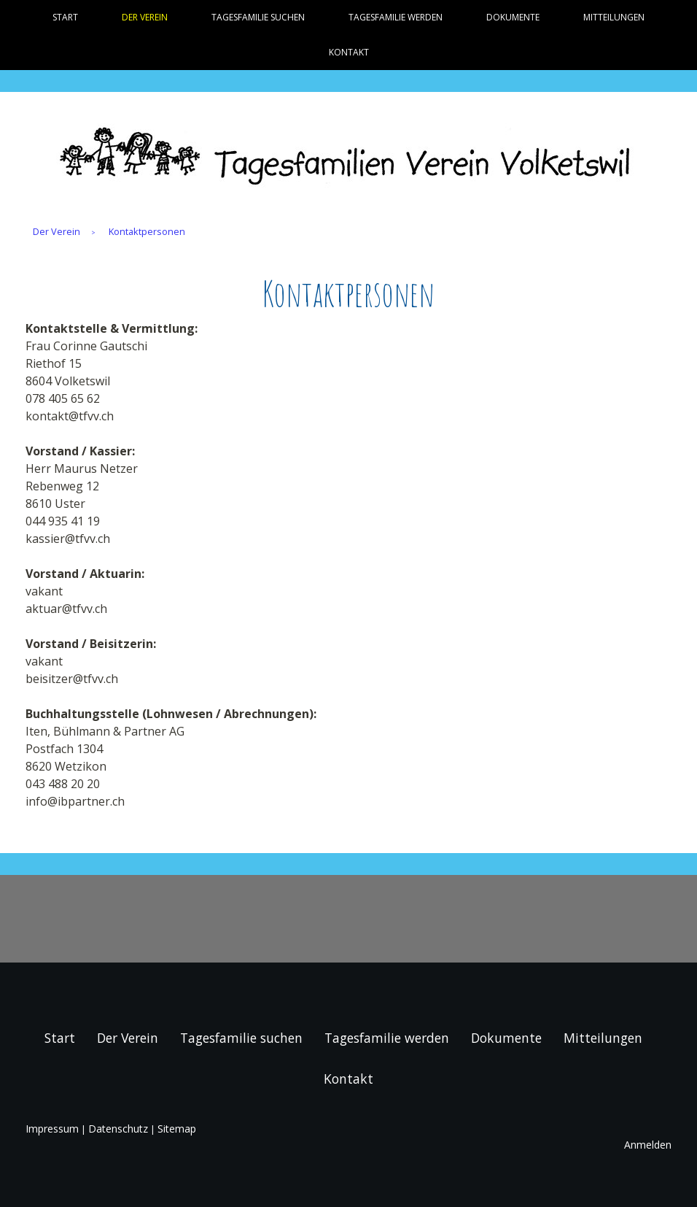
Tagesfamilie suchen (258, 17)
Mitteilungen (614, 17)
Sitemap (176, 1128)
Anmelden (647, 1145)
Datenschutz (118, 1128)
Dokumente (513, 17)
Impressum (52, 1128)
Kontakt (349, 52)
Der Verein (145, 17)
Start (65, 17)
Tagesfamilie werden (395, 17)
